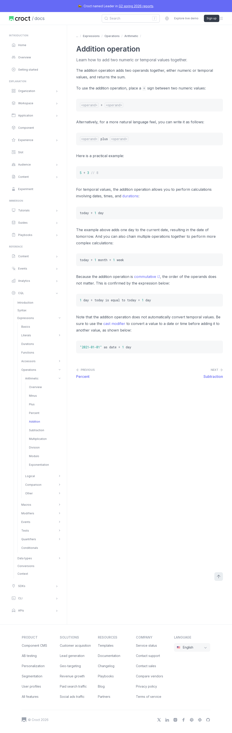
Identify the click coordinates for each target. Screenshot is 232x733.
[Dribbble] (191, 720)
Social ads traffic (72, 696)
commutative (147, 276)
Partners (104, 696)
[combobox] (129, 18)
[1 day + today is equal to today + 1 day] (149, 300)
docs (39, 18)
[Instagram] (175, 720)
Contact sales (146, 666)
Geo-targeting (70, 666)
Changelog (106, 666)
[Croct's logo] (24, 719)
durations (130, 196)
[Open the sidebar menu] (221, 18)
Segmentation (32, 676)
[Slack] (200, 720)
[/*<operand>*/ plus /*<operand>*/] (149, 139)
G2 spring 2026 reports (136, 6)
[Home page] (19, 18)
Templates (106, 645)
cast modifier (114, 323)
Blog (101, 686)
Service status (146, 645)
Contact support (148, 656)
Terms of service (148, 696)
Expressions (91, 36)
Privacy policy (146, 686)
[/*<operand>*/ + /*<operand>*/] (149, 105)
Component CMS (34, 645)
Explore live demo (186, 18)
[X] (159, 720)
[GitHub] (208, 720)
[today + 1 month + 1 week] (149, 259)
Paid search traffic (73, 686)
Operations (112, 36)
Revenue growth (72, 676)
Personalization (33, 666)
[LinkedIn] (167, 720)
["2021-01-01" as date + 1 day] (149, 347)
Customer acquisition (75, 645)
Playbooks (106, 676)
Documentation (109, 656)
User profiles (31, 686)
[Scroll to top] (218, 576)
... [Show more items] (77, 36)
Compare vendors (149, 676)
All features (30, 696)
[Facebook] (183, 720)
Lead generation (72, 656)
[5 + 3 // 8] (149, 172)
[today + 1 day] (149, 213)
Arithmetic (131, 36)
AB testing (29, 656)
